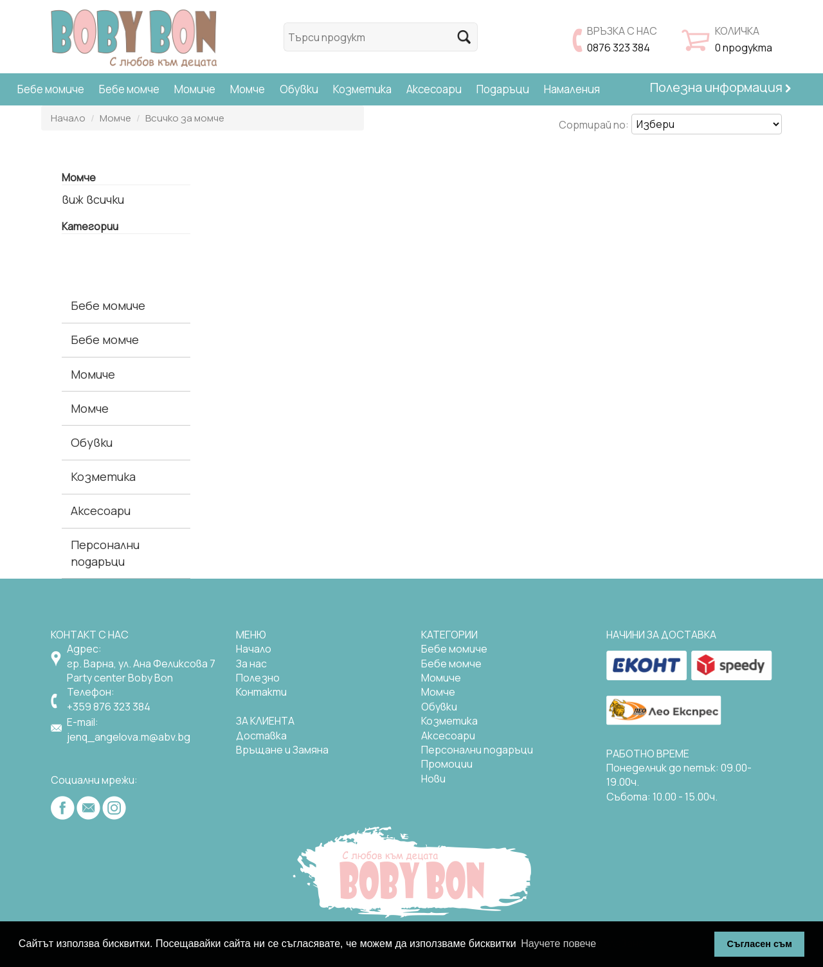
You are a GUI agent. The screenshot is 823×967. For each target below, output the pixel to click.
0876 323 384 (618, 48)
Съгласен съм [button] (759, 944)
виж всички (93, 199)
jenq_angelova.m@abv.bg (128, 737)
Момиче (194, 89)
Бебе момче (129, 89)
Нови (433, 779)
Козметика (362, 89)
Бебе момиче (50, 89)
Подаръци (502, 89)
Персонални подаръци (105, 552)
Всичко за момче (184, 118)
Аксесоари (434, 89)
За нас (251, 663)
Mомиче (441, 678)
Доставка (261, 735)
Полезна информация (720, 87)
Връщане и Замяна (282, 750)
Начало (68, 118)
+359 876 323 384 (108, 707)
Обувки (299, 89)
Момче (247, 89)
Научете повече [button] (558, 943)
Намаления (572, 89)
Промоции (447, 764)
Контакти (261, 692)
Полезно (258, 678)
